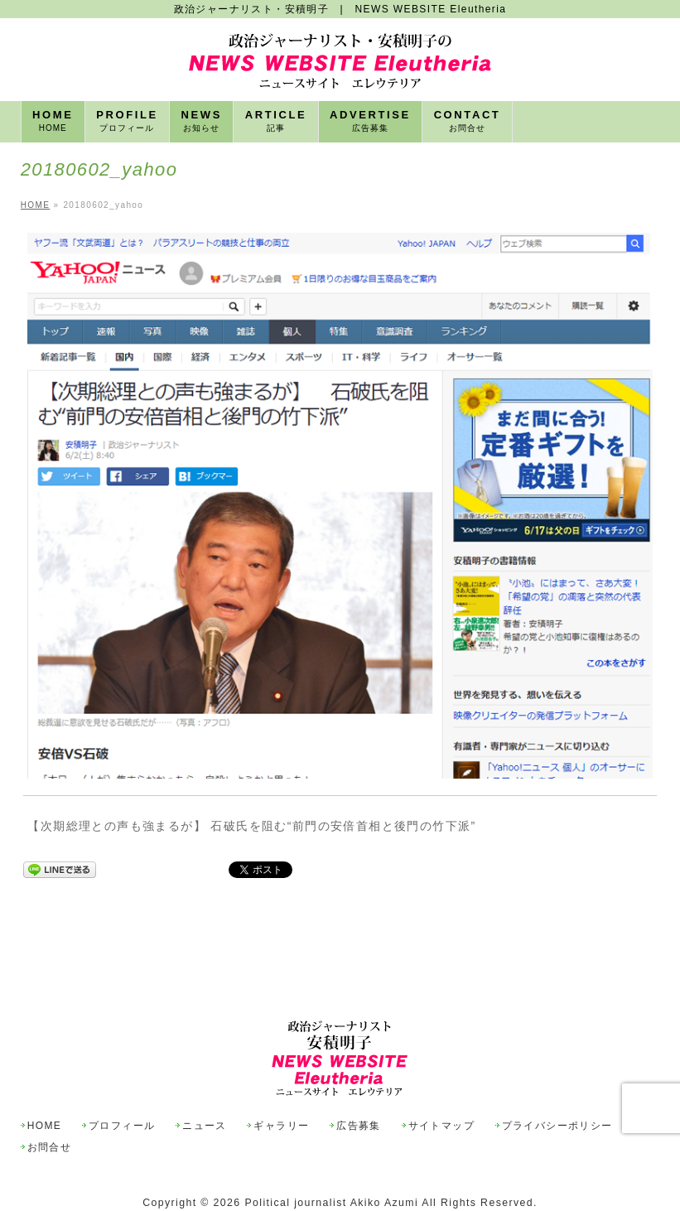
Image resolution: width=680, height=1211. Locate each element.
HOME (44, 1088)
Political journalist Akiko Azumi (331, 1164)
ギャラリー (281, 1088)
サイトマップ (441, 1088)
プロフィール (122, 1088)
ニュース (204, 1088)
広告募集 (358, 1088)
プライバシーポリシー (557, 1088)
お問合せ (49, 1109)
